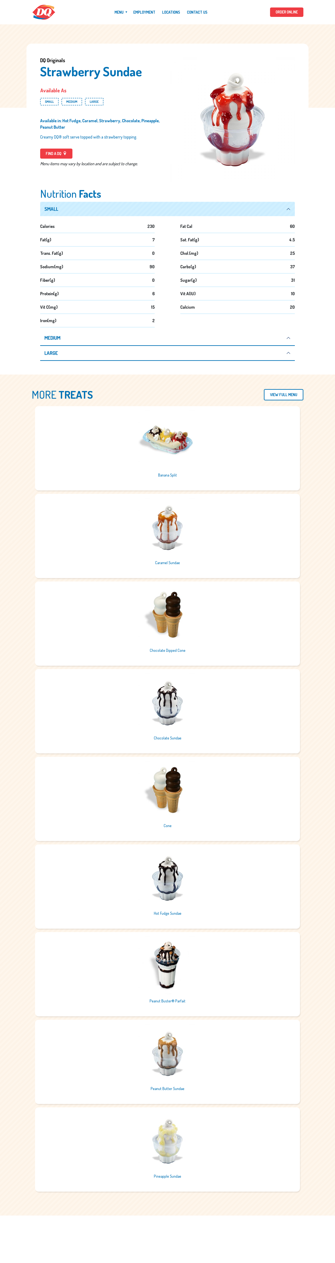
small (51, 209)
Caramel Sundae (167, 563)
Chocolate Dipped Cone (167, 650)
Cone (168, 826)
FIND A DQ (56, 153)
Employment (144, 12)
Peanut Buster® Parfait (167, 1001)
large (51, 353)
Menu (118, 12)
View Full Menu (283, 395)
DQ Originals (52, 60)
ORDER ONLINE (286, 12)
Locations (171, 12)
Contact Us (197, 12)
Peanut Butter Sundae (167, 1089)
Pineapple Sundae (167, 1176)
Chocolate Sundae (167, 738)
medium (52, 338)
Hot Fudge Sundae (167, 913)
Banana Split (167, 475)
